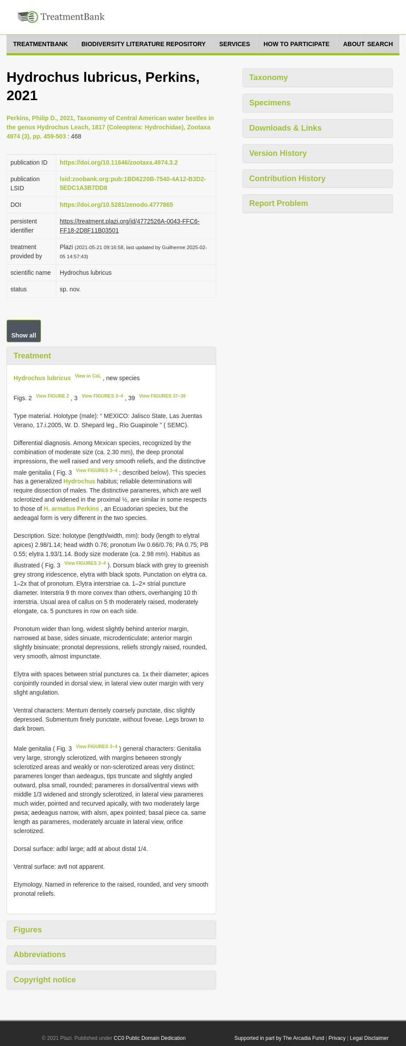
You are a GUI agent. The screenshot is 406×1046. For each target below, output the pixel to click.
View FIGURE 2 (52, 395)
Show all (23, 335)
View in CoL (88, 375)
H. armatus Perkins (71, 508)
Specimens (270, 102)
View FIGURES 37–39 (162, 395)
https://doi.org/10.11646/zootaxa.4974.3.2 (119, 162)
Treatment (32, 355)
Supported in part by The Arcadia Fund (279, 1038)
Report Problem (278, 203)
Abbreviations (40, 954)
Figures (28, 929)
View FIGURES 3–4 (102, 395)
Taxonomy (268, 77)
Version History (278, 153)
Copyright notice (45, 979)
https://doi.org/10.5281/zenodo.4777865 (116, 204)
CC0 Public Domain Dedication (150, 1038)
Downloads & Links (285, 128)
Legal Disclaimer (369, 1038)
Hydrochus (79, 481)
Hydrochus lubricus (42, 378)
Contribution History (287, 178)
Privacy (336, 1038)
